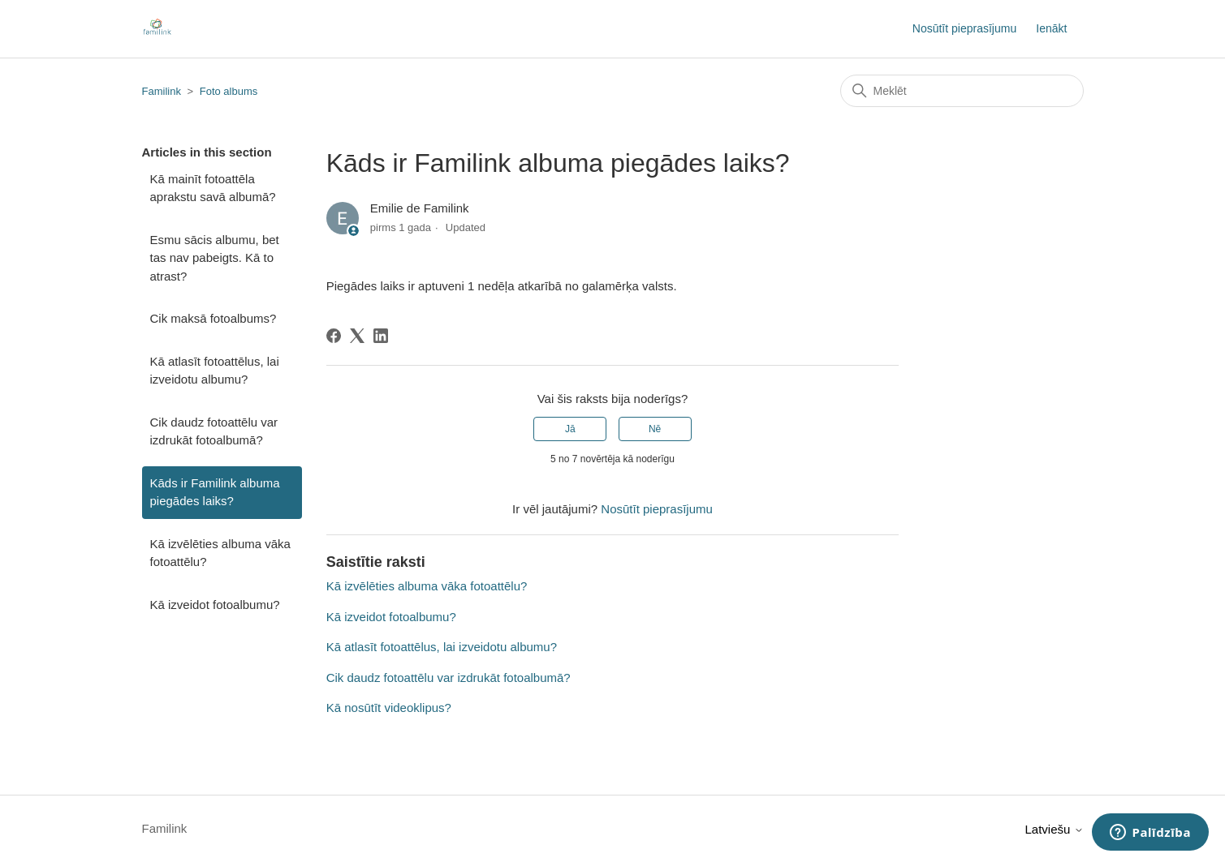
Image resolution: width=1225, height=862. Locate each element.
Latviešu (1053, 829)
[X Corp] (357, 335)
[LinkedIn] (380, 335)
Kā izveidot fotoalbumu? (215, 604)
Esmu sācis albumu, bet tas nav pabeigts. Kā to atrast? (214, 258)
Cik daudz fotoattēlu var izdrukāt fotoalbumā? (214, 431)
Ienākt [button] (1051, 28)
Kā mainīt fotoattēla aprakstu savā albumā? (213, 188)
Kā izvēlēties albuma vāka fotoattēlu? (220, 553)
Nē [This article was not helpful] (655, 429)
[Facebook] (333, 335)
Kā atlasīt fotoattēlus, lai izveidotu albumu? (214, 370)
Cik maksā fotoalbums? (213, 318)
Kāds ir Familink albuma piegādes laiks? (215, 492)
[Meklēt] (962, 91)
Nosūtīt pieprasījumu (964, 28)
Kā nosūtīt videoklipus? (388, 707)
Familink (161, 91)
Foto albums (229, 91)
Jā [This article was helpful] (570, 429)
